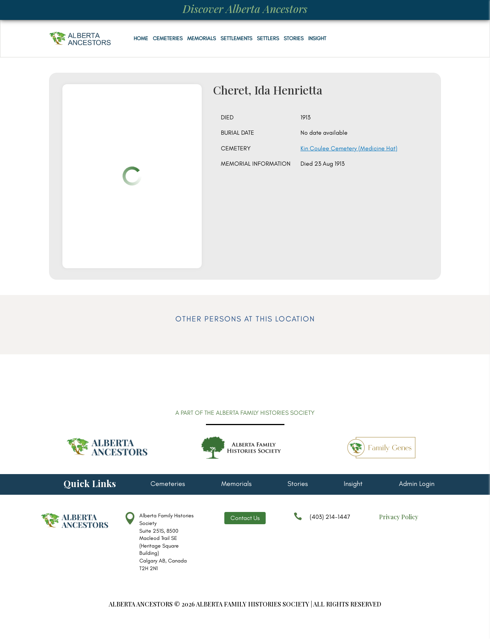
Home (141, 38)
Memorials (201, 38)
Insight (317, 38)
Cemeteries (168, 38)
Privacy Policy (398, 517)
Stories (294, 38)
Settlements (236, 38)
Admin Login (416, 484)
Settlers (268, 38)
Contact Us (245, 518)
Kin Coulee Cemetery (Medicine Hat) (349, 148)
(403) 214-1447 (322, 520)
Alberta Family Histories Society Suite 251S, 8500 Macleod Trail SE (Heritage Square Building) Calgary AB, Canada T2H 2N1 (166, 541)
